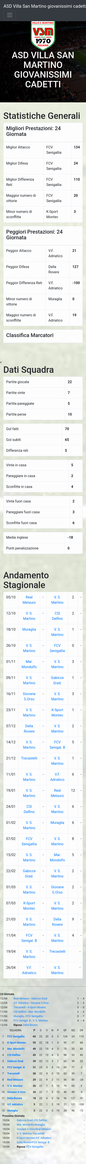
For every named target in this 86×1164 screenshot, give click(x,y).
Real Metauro (21, 998)
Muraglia (29, 629)
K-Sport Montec (37, 1007)
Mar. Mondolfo (37, 1011)
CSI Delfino (20, 1011)
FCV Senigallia (34, 1016)
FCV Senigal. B (22, 1020)
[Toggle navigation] (10, 15)
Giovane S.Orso (40, 1003)
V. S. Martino (40, 1020)
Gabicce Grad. (39, 998)
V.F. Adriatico (21, 1003)
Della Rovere (30, 1025)
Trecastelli (29, 758)
